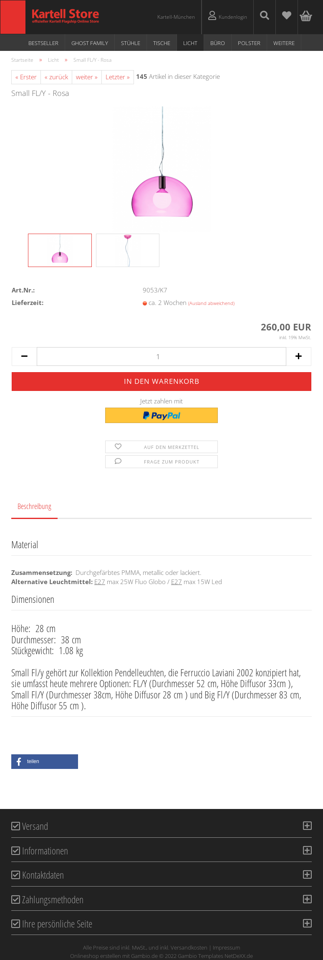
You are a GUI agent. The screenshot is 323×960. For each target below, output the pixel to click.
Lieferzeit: (27, 302)
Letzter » (118, 77)
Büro (217, 43)
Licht (190, 43)
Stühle (130, 43)
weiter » (87, 77)
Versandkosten (189, 947)
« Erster (26, 77)
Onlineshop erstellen (95, 956)
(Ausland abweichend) (211, 303)
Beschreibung (34, 506)
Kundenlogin (227, 15)
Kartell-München (176, 16)
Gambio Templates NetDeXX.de (215, 956)
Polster (249, 43)
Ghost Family (89, 43)
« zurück (56, 77)
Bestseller (43, 43)
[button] (44, 761)
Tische (161, 43)
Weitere (284, 43)
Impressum (226, 947)
